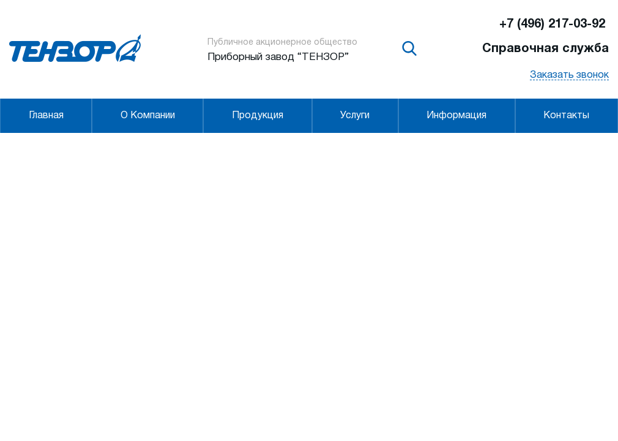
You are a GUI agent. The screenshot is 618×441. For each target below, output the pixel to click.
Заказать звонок (569, 75)
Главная (46, 115)
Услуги (355, 115)
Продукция (257, 115)
